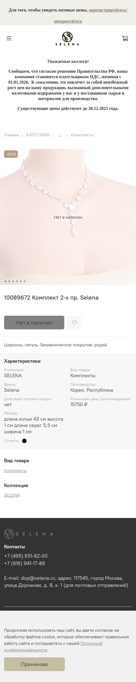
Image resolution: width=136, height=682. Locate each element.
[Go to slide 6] (24, 281)
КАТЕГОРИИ (38, 134)
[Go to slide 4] (17, 281)
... (60, 134)
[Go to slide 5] (20, 281)
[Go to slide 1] (5, 281)
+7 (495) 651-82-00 (26, 556)
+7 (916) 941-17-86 (24, 563)
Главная (11, 134)
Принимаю (34, 664)
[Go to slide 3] (13, 281)
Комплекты (82, 134)
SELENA (12, 495)
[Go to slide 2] (9, 281)
